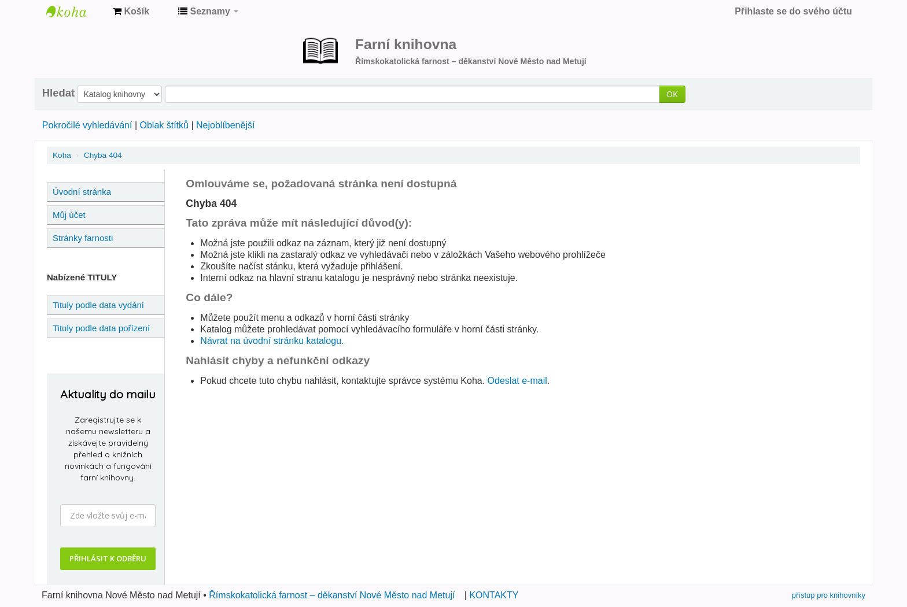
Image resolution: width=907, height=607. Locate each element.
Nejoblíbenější (225, 125)
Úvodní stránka (82, 192)
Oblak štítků (163, 125)
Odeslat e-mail (517, 381)
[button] (131, 11)
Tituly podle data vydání (98, 305)
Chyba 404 (103, 155)
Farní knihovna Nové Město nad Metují (75, 11)
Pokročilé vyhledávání (87, 125)
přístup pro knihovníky (828, 595)
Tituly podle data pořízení (101, 328)
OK (672, 93)
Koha (62, 155)
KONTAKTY (493, 595)
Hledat (58, 93)
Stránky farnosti (83, 238)
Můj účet (69, 215)
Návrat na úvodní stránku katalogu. (272, 341)
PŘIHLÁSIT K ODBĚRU (107, 558)
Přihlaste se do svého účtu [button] (793, 11)
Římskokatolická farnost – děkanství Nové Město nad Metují (332, 595)
